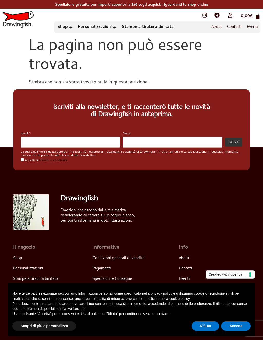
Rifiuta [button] (205, 326)
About (216, 27)
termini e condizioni (53, 160)
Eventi (252, 27)
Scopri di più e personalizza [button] (44, 326)
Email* (25, 133)
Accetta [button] (235, 326)
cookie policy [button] (179, 299)
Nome (127, 133)
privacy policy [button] (161, 293)
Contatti (234, 27)
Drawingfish (17, 24)
